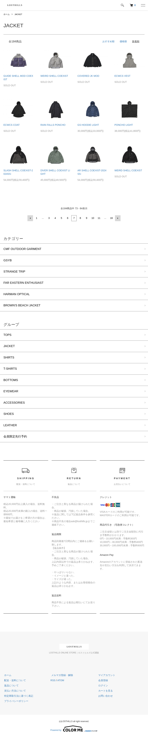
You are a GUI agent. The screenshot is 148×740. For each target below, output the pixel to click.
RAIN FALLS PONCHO (52, 125)
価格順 (123, 41)
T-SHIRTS (10, 370)
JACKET (18, 14)
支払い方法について (14, 693)
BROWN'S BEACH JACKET (22, 306)
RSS (52, 683)
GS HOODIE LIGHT (88, 125)
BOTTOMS (11, 382)
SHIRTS (9, 359)
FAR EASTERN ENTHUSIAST (24, 283)
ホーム (6, 14)
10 (92, 218)
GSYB (7, 260)
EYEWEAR (11, 393)
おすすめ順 (108, 41)
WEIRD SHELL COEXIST (54, 76)
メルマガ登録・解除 (61, 678)
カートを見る (105, 693)
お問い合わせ (105, 699)
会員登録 (102, 683)
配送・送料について (14, 683)
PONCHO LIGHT (123, 125)
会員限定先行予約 (15, 439)
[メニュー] (143, 5)
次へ (117, 218)
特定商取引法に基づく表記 (17, 699)
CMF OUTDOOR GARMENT (23, 249)
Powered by (74, 732)
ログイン (102, 688)
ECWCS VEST (122, 76)
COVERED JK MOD (88, 76)
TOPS (7, 336)
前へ (30, 218)
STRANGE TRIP (14, 272)
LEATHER (10, 428)
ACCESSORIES (14, 405)
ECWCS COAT (11, 125)
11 (99, 218)
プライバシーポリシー (15, 704)
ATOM (60, 683)
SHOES (8, 416)
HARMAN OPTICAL (17, 295)
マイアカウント (106, 678)
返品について (10, 688)
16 (111, 218)
